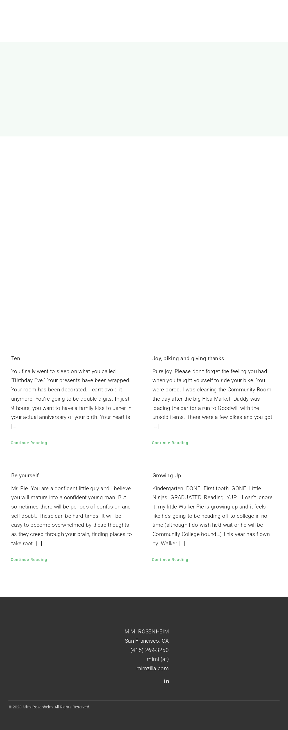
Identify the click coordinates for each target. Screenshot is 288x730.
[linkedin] (166, 681)
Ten (15, 358)
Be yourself (25, 475)
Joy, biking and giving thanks (188, 358)
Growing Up (166, 475)
